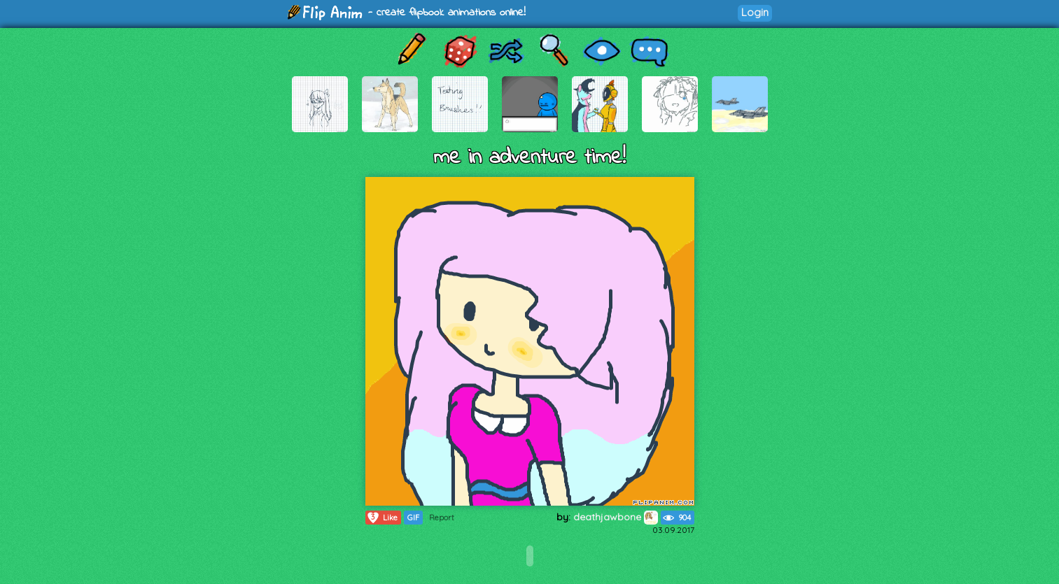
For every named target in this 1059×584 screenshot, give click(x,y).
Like (382, 518)
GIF (413, 517)
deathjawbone (615, 517)
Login (755, 12)
